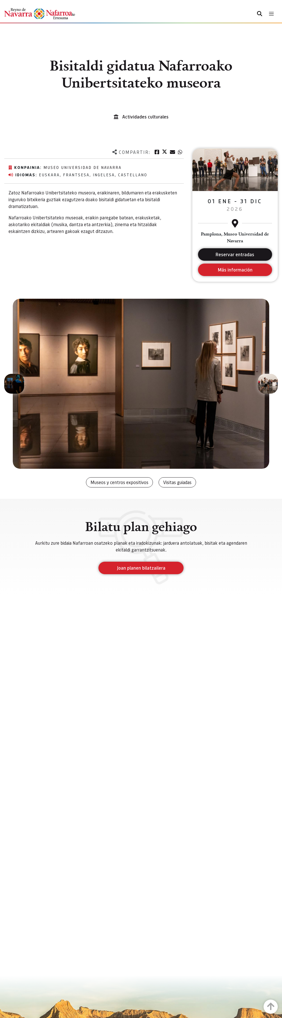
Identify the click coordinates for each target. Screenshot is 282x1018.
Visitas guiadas (177, 482)
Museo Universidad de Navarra (82, 167)
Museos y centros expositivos (119, 482)
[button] (14, 384)
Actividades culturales (145, 117)
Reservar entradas (235, 254)
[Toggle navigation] (271, 14)
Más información (235, 270)
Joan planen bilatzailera (141, 568)
